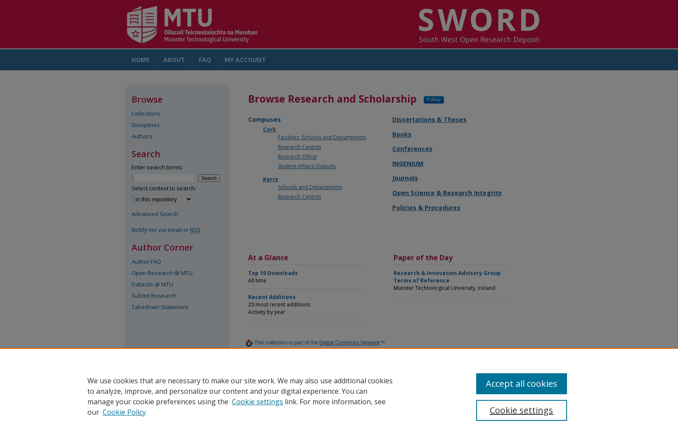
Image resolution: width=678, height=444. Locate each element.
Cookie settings (257, 401)
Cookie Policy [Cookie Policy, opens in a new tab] (124, 412)
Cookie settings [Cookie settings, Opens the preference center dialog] (521, 410)
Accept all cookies (521, 383)
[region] (339, 396)
